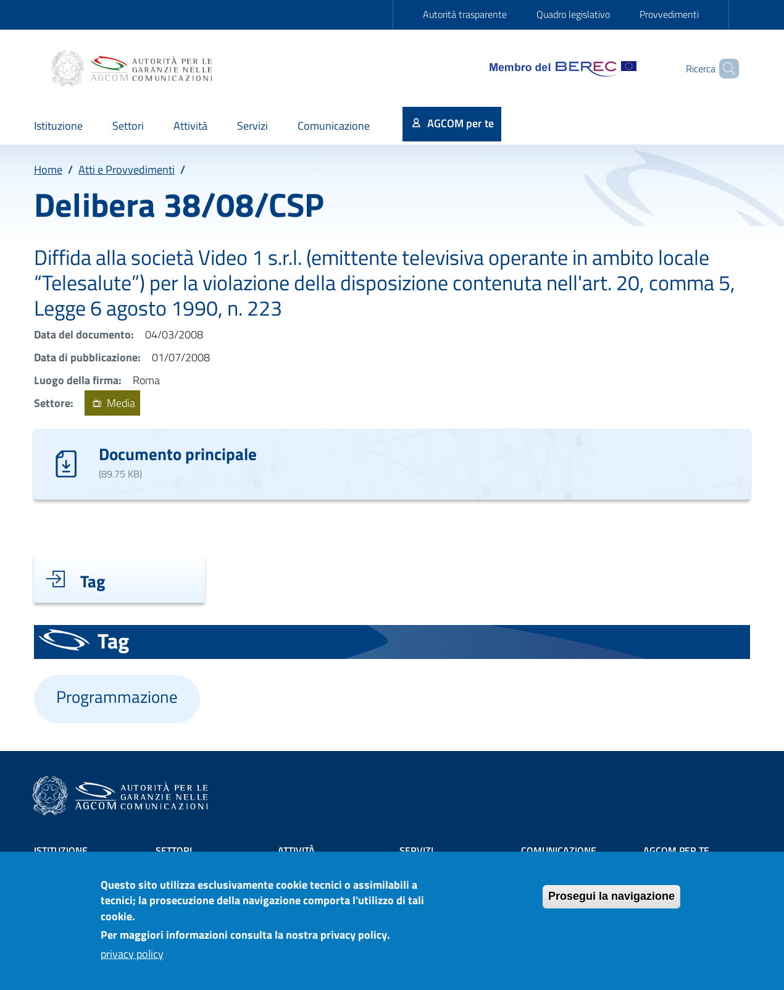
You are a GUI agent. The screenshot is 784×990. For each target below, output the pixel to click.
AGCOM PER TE (676, 850)
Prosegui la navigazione (611, 903)
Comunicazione (558, 850)
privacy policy (132, 961)
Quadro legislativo (573, 14)
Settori (174, 850)
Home (48, 169)
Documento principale (178, 453)
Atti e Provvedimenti (126, 169)
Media (112, 403)
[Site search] (724, 68)
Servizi (416, 850)
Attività (296, 850)
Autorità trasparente (465, 14)
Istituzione (61, 850)
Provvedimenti (669, 14)
